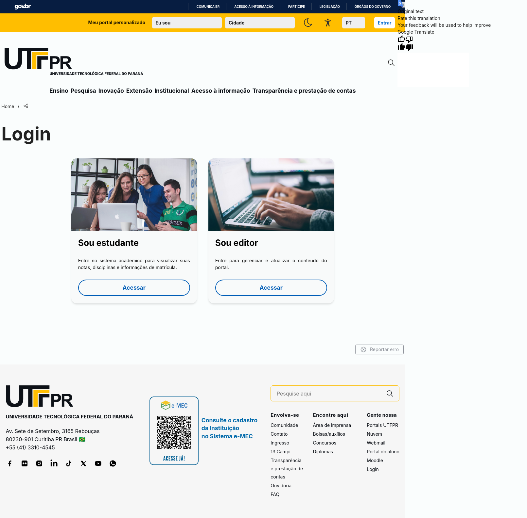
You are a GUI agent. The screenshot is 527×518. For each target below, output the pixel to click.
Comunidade (284, 425)
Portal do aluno (383, 451)
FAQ (275, 494)
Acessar (134, 287)
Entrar (385, 22)
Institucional (171, 90)
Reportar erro (379, 349)
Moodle (375, 460)
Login (373, 469)
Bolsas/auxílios (329, 434)
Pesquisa (83, 90)
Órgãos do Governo (373, 6)
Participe (296, 6)
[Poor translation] (409, 43)
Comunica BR (208, 6)
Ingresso (280, 442)
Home (7, 106)
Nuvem (374, 434)
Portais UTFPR (382, 425)
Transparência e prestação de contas (304, 90)
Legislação (330, 6)
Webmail (376, 442)
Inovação (111, 90)
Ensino (58, 90)
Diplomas (323, 451)
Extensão (139, 90)
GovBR (22, 7)
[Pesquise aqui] (329, 393)
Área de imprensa (332, 425)
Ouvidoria (281, 485)
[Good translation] (401, 43)
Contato (279, 434)
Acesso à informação (253, 6)
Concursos (325, 442)
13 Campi (280, 451)
